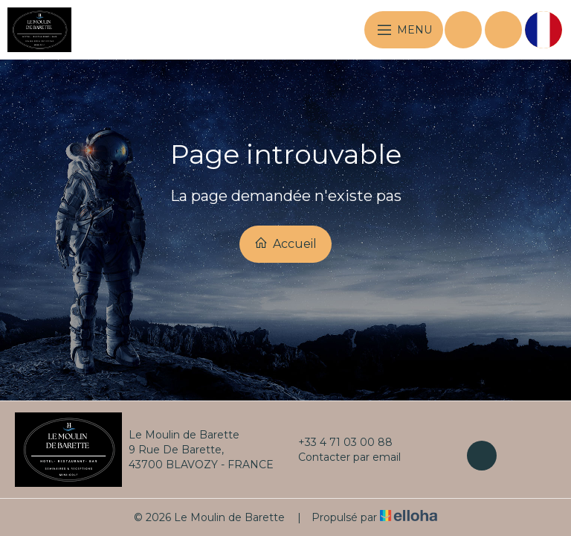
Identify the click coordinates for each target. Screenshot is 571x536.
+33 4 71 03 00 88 (337, 442)
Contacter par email (341, 457)
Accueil (285, 243)
